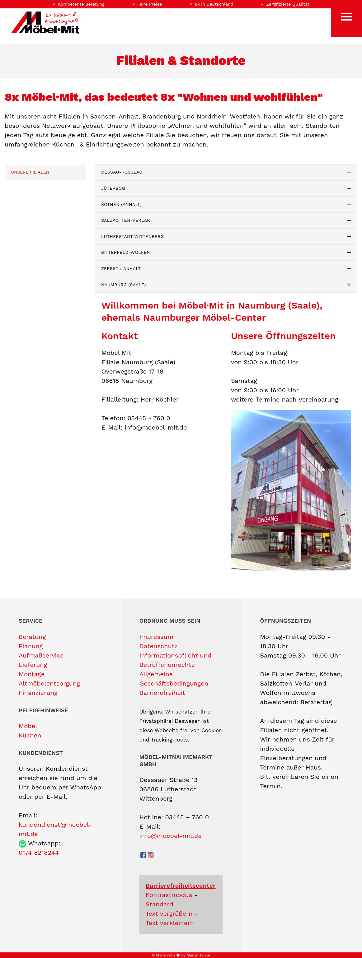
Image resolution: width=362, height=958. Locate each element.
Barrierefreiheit (162, 692)
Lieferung (33, 664)
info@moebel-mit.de (170, 835)
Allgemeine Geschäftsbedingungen (173, 678)
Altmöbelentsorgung (49, 683)
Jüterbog (113, 188)
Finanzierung (38, 692)
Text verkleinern (170, 923)
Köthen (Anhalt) (121, 204)
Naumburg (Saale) (123, 284)
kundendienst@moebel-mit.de (55, 829)
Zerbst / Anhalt (121, 268)
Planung (31, 646)
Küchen (30, 735)
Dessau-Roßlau (122, 172)
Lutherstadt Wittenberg (132, 236)
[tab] (226, 172)
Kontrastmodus (169, 895)
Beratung (32, 636)
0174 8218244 (39, 852)
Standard (159, 904)
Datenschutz (158, 646)
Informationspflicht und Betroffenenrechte (175, 660)
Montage (32, 674)
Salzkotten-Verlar (125, 220)
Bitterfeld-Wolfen (125, 252)
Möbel (28, 726)
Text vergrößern (169, 913)
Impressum (156, 636)
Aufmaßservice (41, 655)
